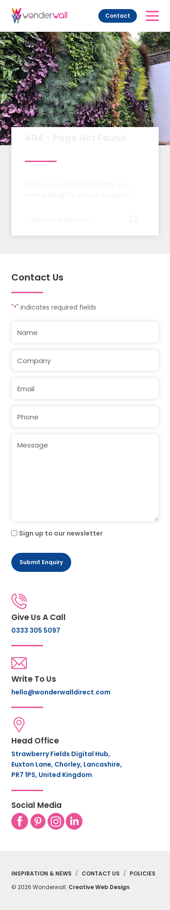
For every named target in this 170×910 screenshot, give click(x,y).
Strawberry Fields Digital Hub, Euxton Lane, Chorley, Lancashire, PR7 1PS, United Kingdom (66, 764)
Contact (117, 16)
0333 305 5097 (35, 630)
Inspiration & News (41, 873)
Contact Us (101, 873)
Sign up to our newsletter (61, 533)
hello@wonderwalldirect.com (61, 692)
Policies (142, 873)
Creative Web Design (99, 887)
